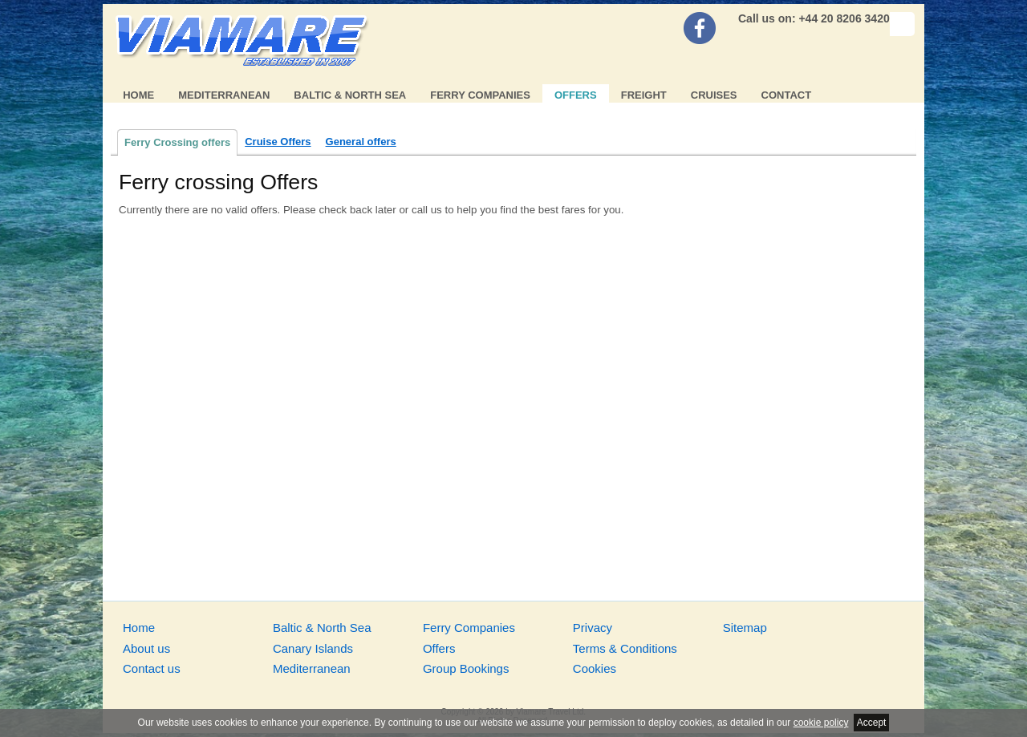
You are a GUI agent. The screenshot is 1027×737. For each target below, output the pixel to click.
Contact (786, 95)
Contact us (152, 668)
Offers (575, 95)
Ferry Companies (480, 95)
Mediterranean (224, 95)
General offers (361, 142)
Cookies (594, 668)
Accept (872, 722)
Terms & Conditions (625, 648)
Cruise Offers (278, 142)
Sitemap (745, 627)
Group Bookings (466, 668)
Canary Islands (313, 648)
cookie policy (821, 722)
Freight (644, 95)
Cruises (714, 95)
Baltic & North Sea (350, 95)
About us (146, 648)
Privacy (592, 627)
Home (138, 95)
